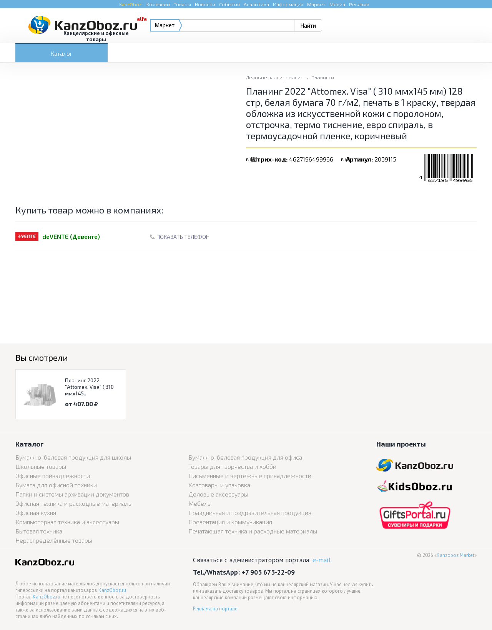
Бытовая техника (38, 531)
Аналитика (256, 4)
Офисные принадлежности (52, 475)
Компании (158, 4)
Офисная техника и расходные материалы (74, 503)
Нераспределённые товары (53, 540)
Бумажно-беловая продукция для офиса (245, 457)
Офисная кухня (35, 512)
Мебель (199, 503)
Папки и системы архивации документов (72, 494)
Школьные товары (40, 466)
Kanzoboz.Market (455, 555)
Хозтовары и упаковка (219, 484)
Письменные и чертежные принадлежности (249, 475)
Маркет (316, 4)
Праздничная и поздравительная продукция (249, 512)
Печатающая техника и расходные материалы (252, 531)
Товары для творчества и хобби (232, 466)
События (229, 4)
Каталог (61, 53)
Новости (205, 4)
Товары (182, 4)
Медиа (337, 4)
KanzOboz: (131, 4)
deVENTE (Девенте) (71, 236)
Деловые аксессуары (218, 494)
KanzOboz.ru (112, 590)
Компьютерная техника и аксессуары (67, 521)
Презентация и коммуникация (230, 521)
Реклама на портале (215, 608)
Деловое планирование (275, 77)
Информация (288, 4)
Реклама (359, 4)
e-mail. (322, 559)
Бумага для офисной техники (56, 484)
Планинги (322, 77)
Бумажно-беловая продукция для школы (73, 457)
